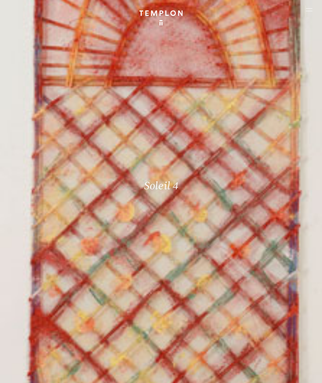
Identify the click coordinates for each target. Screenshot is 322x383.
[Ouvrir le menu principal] (309, 9)
